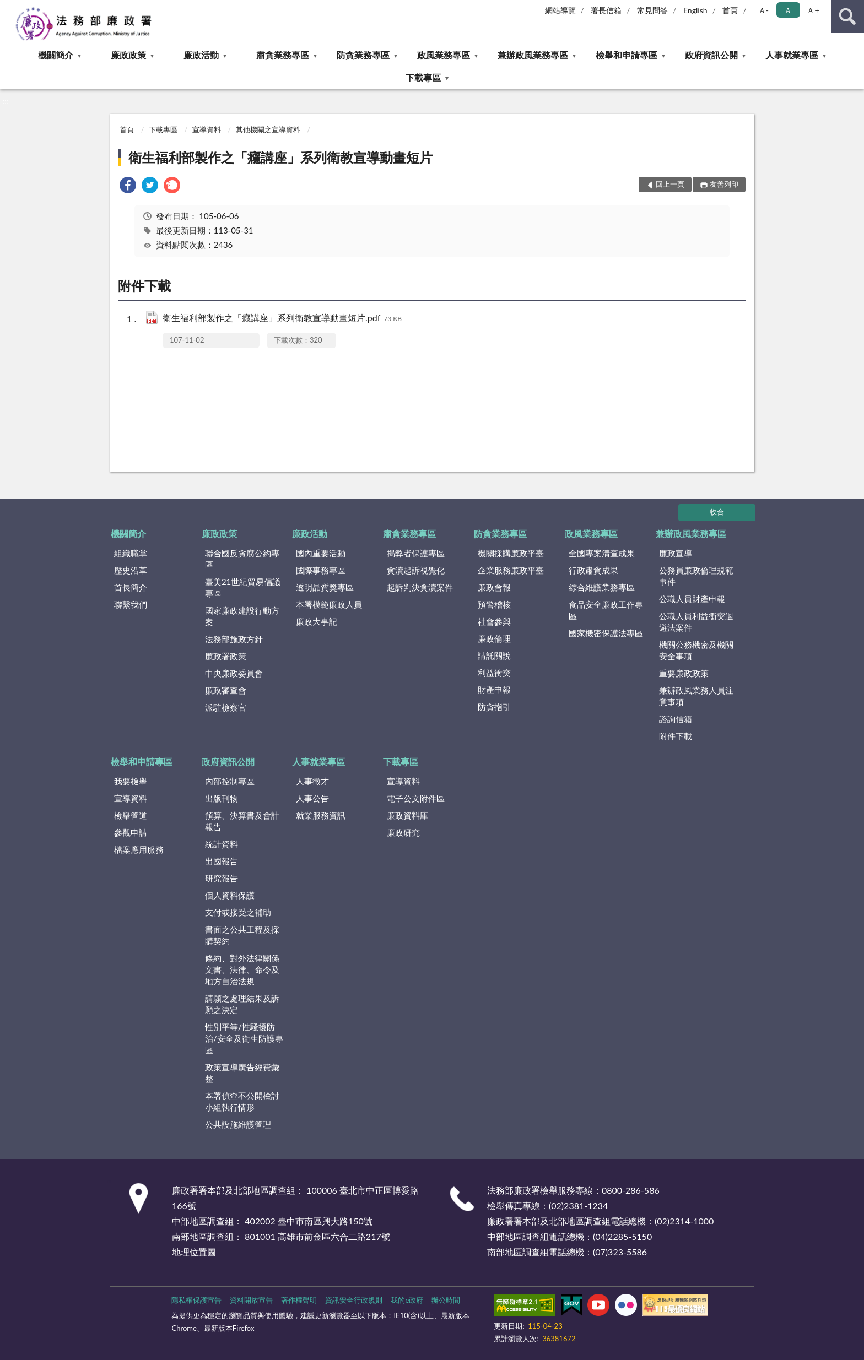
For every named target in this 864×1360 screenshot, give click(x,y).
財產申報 (494, 690)
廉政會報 (494, 587)
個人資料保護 (230, 895)
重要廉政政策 (684, 673)
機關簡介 (55, 55)
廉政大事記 (316, 621)
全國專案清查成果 (602, 553)
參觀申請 (130, 832)
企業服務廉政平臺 (511, 570)
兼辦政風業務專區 (533, 55)
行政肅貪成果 (593, 570)
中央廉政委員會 (234, 673)
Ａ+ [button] (813, 10)
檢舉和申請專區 (626, 55)
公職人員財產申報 (692, 599)
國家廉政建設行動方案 (242, 616)
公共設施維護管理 (238, 1124)
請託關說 (494, 655)
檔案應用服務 (139, 849)
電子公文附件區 (416, 798)
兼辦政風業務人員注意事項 (696, 696)
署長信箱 (606, 10)
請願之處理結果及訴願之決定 (242, 1004)
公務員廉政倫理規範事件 (696, 576)
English (695, 10)
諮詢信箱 (675, 719)
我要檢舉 (130, 781)
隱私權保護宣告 (196, 1300)
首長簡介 (130, 587)
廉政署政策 (225, 656)
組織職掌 (130, 553)
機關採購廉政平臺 (511, 553)
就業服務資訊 (320, 815)
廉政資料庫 (407, 815)
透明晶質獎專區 (325, 587)
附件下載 (675, 736)
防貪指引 (494, 707)
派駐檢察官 (225, 707)
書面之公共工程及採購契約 (242, 935)
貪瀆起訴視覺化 (416, 570)
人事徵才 (312, 781)
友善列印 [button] (724, 184)
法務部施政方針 (234, 639)
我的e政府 (407, 1300)
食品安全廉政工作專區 (606, 610)
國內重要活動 (320, 553)
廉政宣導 (675, 553)
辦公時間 (445, 1300)
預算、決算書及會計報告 (242, 821)
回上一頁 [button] (670, 184)
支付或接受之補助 (238, 912)
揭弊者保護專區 (416, 553)
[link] (128, 186)
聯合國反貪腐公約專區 (242, 559)
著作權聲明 (299, 1300)
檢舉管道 (130, 815)
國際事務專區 (320, 570)
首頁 (730, 10)
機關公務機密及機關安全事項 (696, 650)
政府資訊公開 (711, 55)
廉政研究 (403, 832)
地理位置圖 (194, 1252)
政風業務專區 (443, 55)
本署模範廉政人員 (329, 604)
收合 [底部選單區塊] (717, 511)
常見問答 (652, 10)
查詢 (847, 16)
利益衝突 (494, 673)
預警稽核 (494, 604)
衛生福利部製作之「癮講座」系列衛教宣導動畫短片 (280, 157)
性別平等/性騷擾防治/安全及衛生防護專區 (244, 1038)
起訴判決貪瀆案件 (420, 587)
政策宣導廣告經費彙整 (242, 1072)
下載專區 (423, 77)
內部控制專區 (230, 781)
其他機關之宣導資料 (268, 129)
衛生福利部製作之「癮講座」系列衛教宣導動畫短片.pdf (282, 318)
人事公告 (312, 798)
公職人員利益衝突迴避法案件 (696, 621)
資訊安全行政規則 (353, 1300)
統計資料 (221, 844)
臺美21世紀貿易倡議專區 (242, 587)
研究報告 (221, 878)
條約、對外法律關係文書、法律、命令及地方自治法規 (242, 969)
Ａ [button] (788, 10)
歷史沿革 (130, 570)
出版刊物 (221, 798)
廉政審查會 (225, 690)
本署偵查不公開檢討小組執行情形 (242, 1101)
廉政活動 (201, 55)
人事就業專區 (791, 55)
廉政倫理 (494, 638)
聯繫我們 (130, 604)
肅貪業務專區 (282, 55)
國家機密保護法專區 (606, 633)
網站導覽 (560, 10)
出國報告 (221, 861)
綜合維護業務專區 (602, 587)
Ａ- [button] (763, 10)
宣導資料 (206, 129)
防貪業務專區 (363, 55)
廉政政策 (128, 55)
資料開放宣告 (251, 1300)
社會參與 (494, 621)
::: (9, 8)
